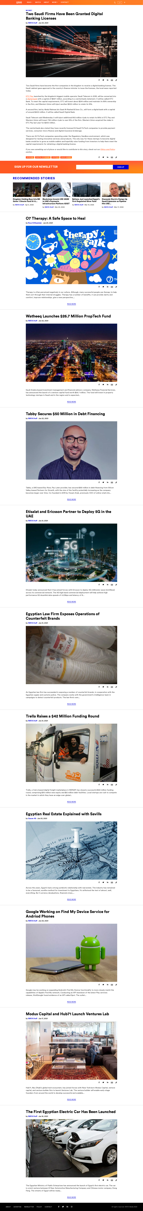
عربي (120, 2)
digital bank (32, 99)
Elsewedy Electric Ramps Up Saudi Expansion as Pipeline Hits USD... (114, 201)
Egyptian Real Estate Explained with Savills (63, 814)
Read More (71, 304)
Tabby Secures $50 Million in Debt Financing (65, 414)
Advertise (17, 1207)
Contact (65, 2)
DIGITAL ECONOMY (43, 157)
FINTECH (55, 157)
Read (29, 2)
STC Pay (29, 96)
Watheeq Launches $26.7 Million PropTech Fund (68, 316)
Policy (39, 1207)
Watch (38, 2)
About (46, 2)
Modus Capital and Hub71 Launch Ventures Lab (67, 1014)
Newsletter (29, 1207)
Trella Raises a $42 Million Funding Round (62, 716)
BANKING (30, 157)
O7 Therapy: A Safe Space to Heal (55, 218)
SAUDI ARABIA (66, 157)
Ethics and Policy (108, 149)
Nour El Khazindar (35, 223)
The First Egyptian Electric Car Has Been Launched (71, 1112)
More (54, 2)
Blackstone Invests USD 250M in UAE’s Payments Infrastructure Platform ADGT (56, 201)
